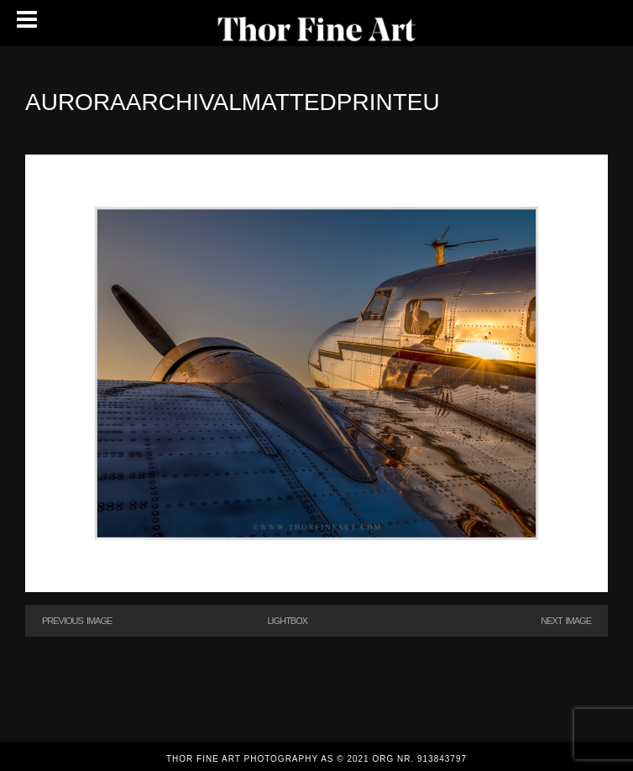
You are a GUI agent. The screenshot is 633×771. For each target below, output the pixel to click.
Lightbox (287, 621)
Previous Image (77, 621)
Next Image (566, 621)
